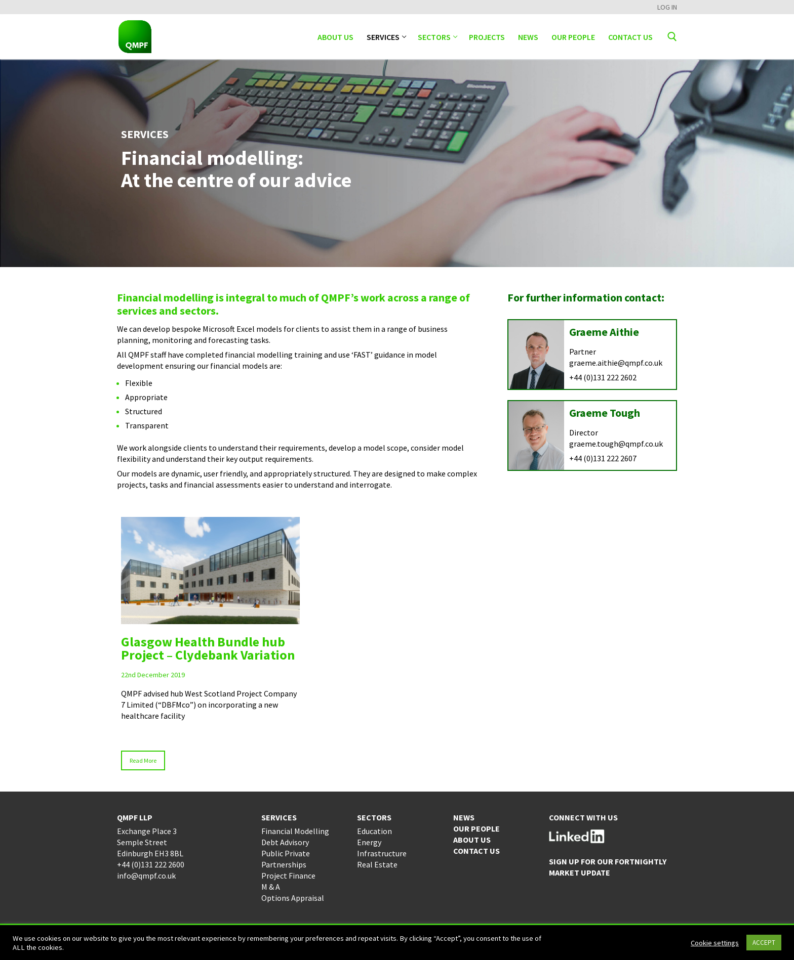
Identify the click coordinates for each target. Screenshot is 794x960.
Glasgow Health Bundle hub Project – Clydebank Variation (208, 648)
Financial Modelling (295, 831)
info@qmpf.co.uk (146, 875)
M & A (270, 887)
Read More (143, 760)
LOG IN (667, 7)
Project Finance (288, 875)
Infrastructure (382, 853)
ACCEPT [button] (763, 942)
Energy (369, 842)
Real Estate (377, 864)
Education (374, 831)
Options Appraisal (292, 898)
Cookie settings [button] (715, 942)
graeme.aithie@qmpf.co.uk (615, 363)
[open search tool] (672, 36)
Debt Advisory (285, 842)
